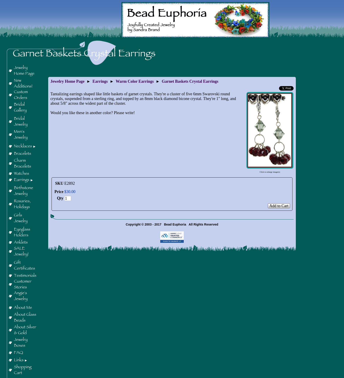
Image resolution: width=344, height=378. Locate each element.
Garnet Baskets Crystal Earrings (190, 81)
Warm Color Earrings (135, 81)
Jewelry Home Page (67, 81)
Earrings (100, 81)
